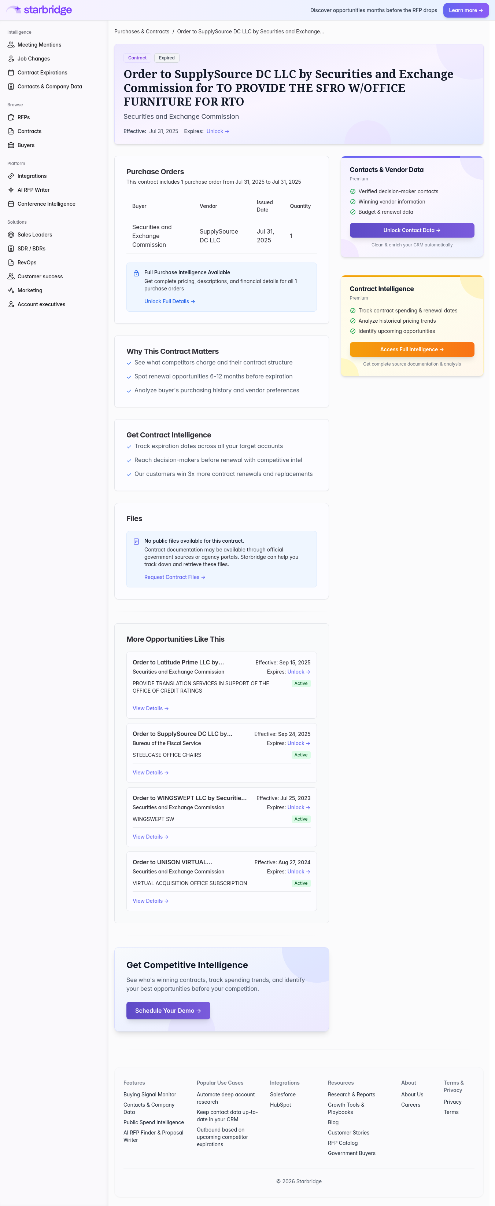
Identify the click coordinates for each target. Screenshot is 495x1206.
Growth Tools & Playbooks (346, 1108)
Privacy (453, 1102)
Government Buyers (352, 1153)
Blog (333, 1122)
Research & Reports (351, 1094)
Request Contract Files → (175, 577)
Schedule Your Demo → (168, 1010)
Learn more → (466, 10)
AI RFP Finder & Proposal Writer (153, 1136)
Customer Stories (348, 1132)
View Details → (151, 708)
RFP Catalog (343, 1143)
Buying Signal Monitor (149, 1094)
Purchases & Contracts (141, 31)
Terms (451, 1112)
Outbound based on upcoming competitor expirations (222, 1136)
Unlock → (218, 131)
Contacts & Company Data (148, 1108)
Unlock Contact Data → (412, 230)
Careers (410, 1104)
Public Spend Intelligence (153, 1122)
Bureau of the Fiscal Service (167, 743)
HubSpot (280, 1104)
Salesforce (283, 1094)
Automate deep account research (226, 1098)
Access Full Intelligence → (412, 349)
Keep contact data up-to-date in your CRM (227, 1115)
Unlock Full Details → (169, 301)
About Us (412, 1094)
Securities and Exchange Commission (181, 116)
